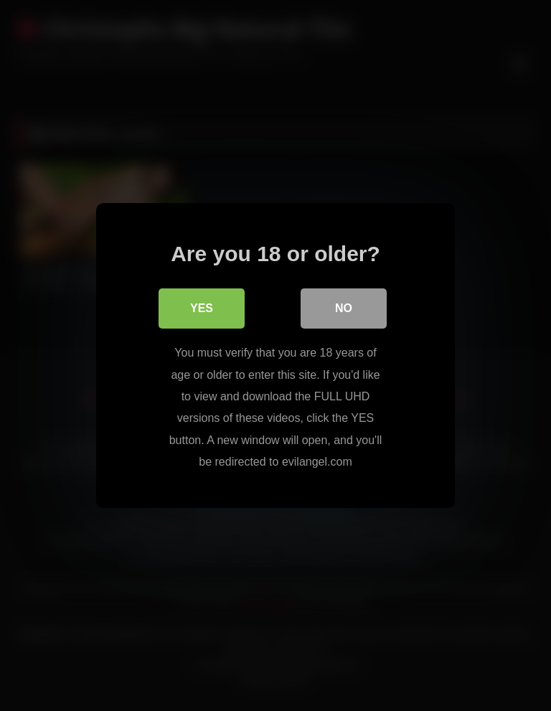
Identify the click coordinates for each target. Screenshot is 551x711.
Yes (201, 308)
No (343, 308)
